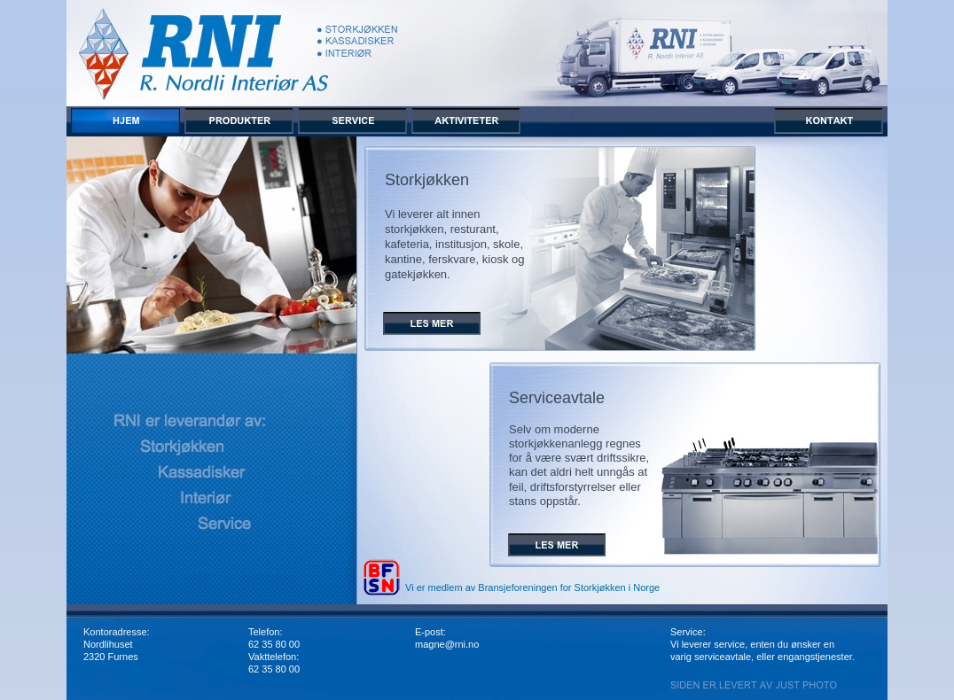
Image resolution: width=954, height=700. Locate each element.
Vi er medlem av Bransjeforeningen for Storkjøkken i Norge (532, 587)
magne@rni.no (447, 644)
